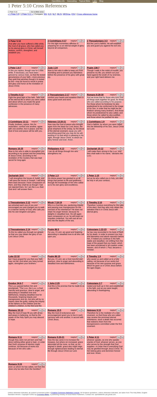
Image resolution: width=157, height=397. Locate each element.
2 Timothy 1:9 (94, 256)
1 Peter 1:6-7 (14, 68)
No (83, 41)
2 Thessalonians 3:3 (97, 41)
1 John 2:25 (54, 283)
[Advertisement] (132, 22)
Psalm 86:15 (54, 256)
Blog (101, 1)
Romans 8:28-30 (95, 95)
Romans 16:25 (15, 148)
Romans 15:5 (54, 310)
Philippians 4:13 (56, 148)
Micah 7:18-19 (55, 202)
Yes (79, 41)
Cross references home (87, 14)
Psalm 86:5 (53, 229)
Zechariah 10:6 (16, 175)
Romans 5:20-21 (56, 337)
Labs (95, 1)
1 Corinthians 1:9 (96, 121)
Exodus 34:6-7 (15, 283)
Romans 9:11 (15, 337)
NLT (54, 14)
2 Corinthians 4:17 (57, 41)
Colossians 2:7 (94, 283)
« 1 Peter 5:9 (13, 14)
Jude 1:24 (53, 68)
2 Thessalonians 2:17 (58, 95)
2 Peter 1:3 (53, 175)
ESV (73, 14)
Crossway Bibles (43, 394)
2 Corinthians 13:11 (18, 121)
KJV (49, 14)
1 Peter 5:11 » (27, 14)
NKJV (59, 14)
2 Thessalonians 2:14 (19, 229)
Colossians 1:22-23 (96, 229)
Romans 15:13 (15, 310)
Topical (84, 1)
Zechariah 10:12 (95, 148)
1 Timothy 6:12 (16, 95)
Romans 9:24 (15, 364)
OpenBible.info (58, 1)
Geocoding (72, 1)
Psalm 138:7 (93, 68)
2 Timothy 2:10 (94, 202)
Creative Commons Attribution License (65, 393)
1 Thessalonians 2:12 (19, 202)
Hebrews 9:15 (94, 310)
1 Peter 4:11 (93, 337)
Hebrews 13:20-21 (57, 121)
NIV (45, 14)
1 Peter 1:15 (93, 175)
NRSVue (66, 14)
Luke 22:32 (14, 256)
